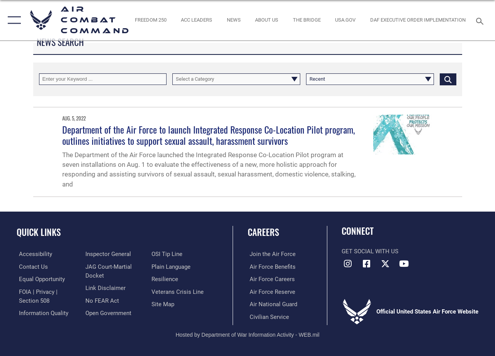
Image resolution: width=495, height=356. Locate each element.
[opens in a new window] (345, 20)
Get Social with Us (370, 251)
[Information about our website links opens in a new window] (105, 287)
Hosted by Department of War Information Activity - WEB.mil (247, 334)
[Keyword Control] (103, 79)
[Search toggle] (481, 20)
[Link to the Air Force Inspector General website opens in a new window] (107, 254)
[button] (12, 20)
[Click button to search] (448, 79)
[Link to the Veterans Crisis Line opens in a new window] (178, 291)
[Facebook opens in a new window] (366, 264)
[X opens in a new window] (385, 264)
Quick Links (39, 232)
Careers (263, 232)
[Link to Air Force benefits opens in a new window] (271, 266)
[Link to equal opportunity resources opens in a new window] (40, 278)
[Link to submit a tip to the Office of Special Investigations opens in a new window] (167, 254)
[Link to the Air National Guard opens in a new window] (271, 303)
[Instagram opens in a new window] (347, 264)
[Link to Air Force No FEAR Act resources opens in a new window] (101, 300)
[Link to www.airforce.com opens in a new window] (271, 254)
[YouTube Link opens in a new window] (404, 264)
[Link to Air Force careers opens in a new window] (270, 278)
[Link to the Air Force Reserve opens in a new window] (270, 291)
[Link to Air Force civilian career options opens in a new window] (267, 315)
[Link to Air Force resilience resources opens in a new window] (165, 278)
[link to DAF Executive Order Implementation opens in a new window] (418, 20)
